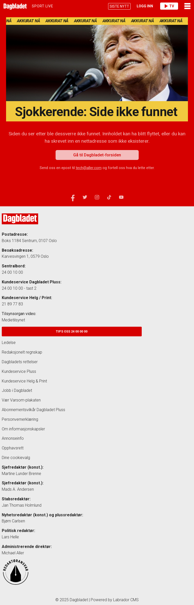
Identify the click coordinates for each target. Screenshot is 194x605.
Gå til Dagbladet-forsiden (97, 154)
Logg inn (145, 6)
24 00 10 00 (12, 272)
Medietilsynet (13, 320)
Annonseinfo (13, 438)
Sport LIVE (42, 6)
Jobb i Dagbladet (17, 390)
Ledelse (9, 342)
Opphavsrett (12, 448)
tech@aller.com (89, 168)
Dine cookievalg (16, 457)
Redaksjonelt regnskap (22, 352)
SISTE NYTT (119, 6)
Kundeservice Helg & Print (24, 381)
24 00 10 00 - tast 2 (19, 288)
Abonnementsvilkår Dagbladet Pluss (33, 409)
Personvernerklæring (20, 419)
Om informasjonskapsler (23, 429)
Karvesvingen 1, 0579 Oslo (25, 256)
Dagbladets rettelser (20, 361)
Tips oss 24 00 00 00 (71, 331)
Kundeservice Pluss (19, 371)
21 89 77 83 (12, 304)
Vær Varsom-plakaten (21, 400)
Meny (187, 6)
